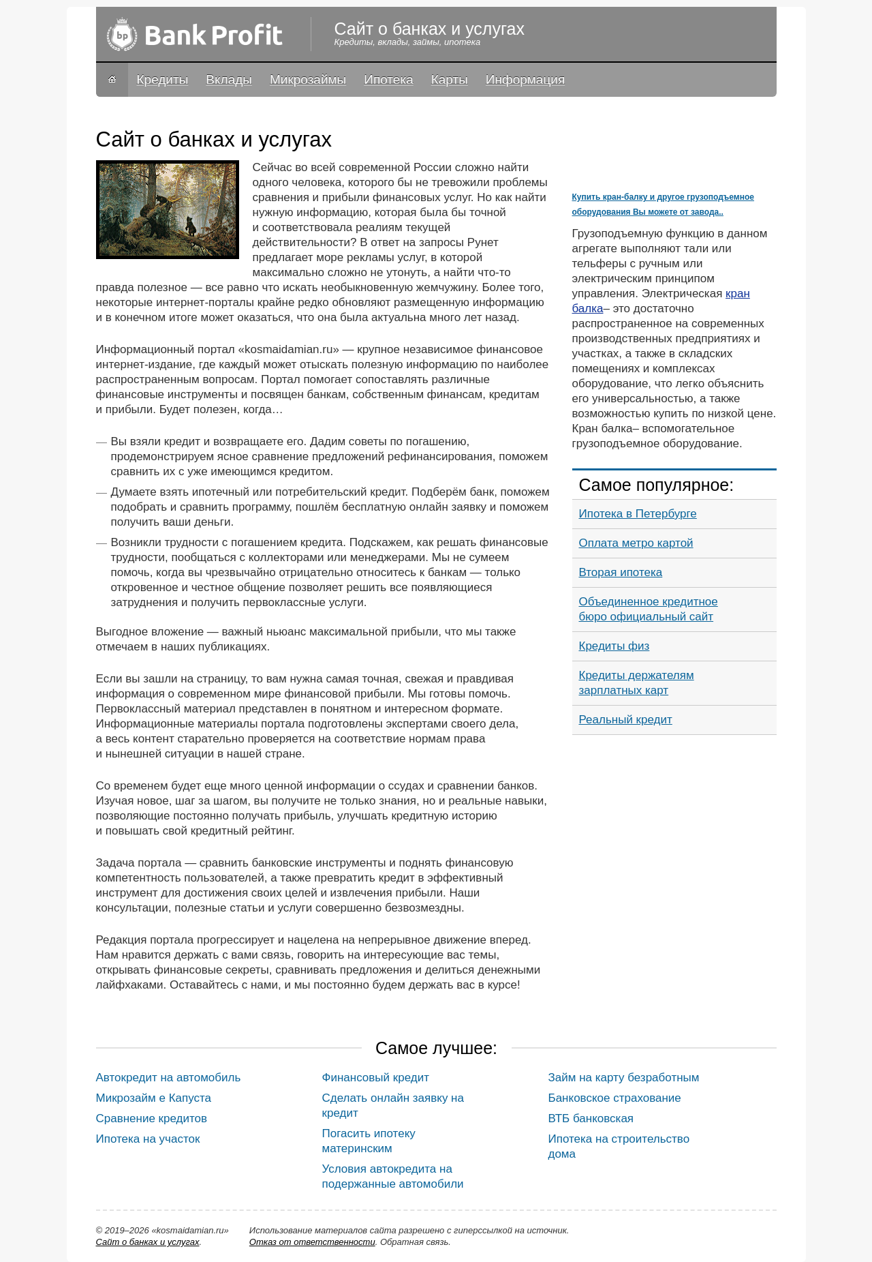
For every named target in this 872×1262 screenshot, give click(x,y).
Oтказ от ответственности (312, 1242)
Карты (449, 79)
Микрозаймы (308, 79)
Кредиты (163, 79)
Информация (525, 79)
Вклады (229, 79)
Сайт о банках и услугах (148, 1242)
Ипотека (388, 79)
